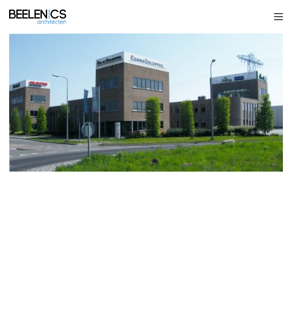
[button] (278, 16)
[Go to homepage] (37, 16)
